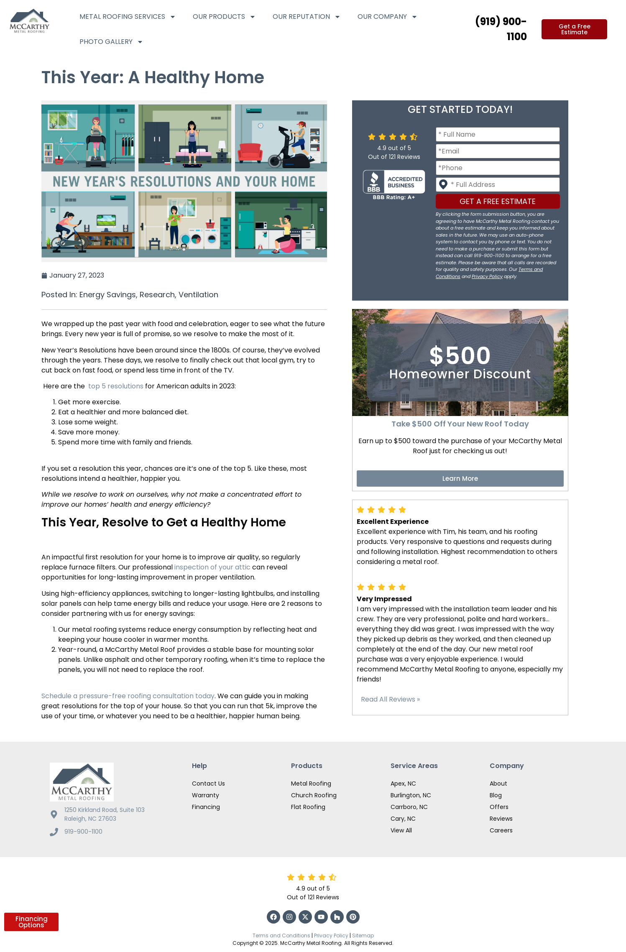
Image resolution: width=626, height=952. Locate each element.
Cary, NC (403, 818)
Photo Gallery (111, 41)
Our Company (388, 16)
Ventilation (198, 294)
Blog (496, 795)
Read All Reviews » (390, 699)
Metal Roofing (311, 783)
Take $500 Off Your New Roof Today (460, 424)
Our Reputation (307, 16)
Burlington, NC (411, 795)
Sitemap (363, 935)
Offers (499, 807)
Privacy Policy (487, 276)
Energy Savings (107, 294)
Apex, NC (403, 783)
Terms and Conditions (281, 935)
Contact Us (208, 783)
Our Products (224, 16)
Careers (501, 830)
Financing (206, 807)
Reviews (501, 818)
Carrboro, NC (409, 807)
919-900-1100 (83, 831)
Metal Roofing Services (127, 16)
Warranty (205, 795)
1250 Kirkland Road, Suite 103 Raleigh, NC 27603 (104, 814)
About (498, 783)
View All (401, 830)
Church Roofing (314, 795)
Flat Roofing (308, 807)
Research (157, 294)
